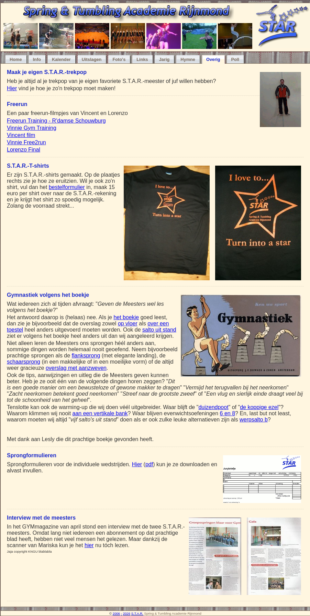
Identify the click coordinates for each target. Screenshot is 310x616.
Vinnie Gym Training (31, 128)
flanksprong (86, 355)
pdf (149, 464)
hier (89, 545)
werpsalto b (254, 419)
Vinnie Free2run (26, 142)
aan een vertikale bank (100, 413)
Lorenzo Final (23, 150)
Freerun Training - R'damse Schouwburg (56, 121)
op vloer (127, 323)
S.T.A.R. (137, 613)
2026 (126, 613)
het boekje (126, 317)
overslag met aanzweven (76, 368)
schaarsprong (23, 362)
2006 (116, 613)
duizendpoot (213, 407)
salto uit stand (159, 330)
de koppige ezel (259, 407)
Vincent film (21, 135)
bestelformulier (67, 187)
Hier (12, 88)
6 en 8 (227, 413)
